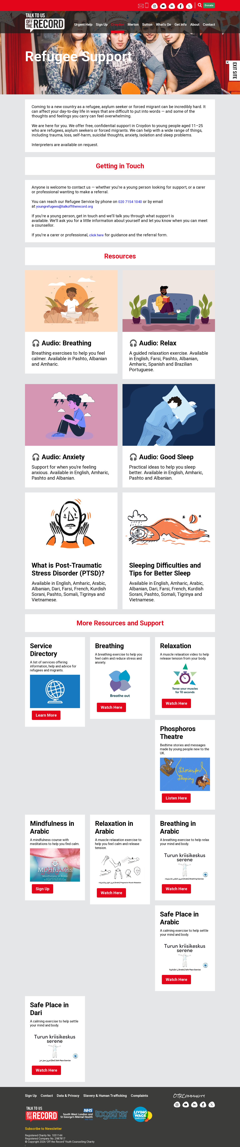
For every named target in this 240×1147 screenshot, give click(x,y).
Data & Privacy (68, 1086)
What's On (163, 25)
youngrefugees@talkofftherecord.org (69, 206)
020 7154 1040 (131, 201)
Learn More (44, 715)
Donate (205, 6)
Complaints (139, 1086)
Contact (209, 25)
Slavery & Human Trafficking (105, 1086)
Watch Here (109, 707)
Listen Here (174, 796)
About (194, 25)
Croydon (117, 25)
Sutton (147, 25)
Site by (34, 1138)
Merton (133, 25)
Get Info (180, 25)
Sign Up (102, 25)
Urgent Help (83, 25)
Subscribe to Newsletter (43, 1119)
